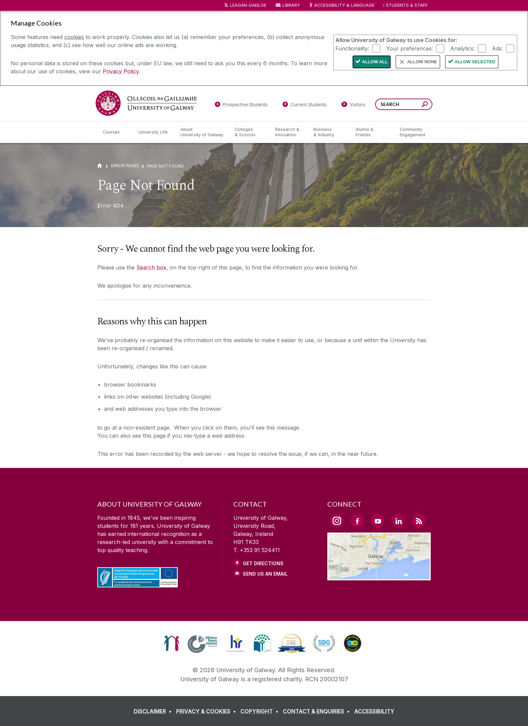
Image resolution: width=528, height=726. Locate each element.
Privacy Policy (121, 71)
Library (291, 5)
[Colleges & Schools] (249, 132)
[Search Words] (403, 104)
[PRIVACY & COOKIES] (207, 711)
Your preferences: (409, 48)
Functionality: (352, 48)
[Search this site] (425, 105)
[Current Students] (304, 106)
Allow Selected (475, 61)
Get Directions (263, 563)
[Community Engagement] (412, 132)
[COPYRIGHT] (260, 711)
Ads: (497, 48)
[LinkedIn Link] (398, 520)
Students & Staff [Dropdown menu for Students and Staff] (407, 5)
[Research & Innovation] (289, 132)
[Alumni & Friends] (372, 132)
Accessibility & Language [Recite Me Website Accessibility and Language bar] (341, 5)
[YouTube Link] (378, 520)
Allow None (422, 61)
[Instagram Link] (336, 521)
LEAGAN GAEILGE (248, 5)
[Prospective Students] (241, 106)
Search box (151, 267)
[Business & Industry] (329, 132)
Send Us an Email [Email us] (265, 574)
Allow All (375, 61)
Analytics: (462, 48)
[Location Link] (379, 576)
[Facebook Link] (357, 520)
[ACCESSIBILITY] (374, 711)
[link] (171, 643)
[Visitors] (353, 106)
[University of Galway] (146, 103)
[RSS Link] (419, 520)
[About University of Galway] (202, 132)
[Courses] (115, 132)
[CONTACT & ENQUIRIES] (318, 711)
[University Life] (154, 132)
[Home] (99, 165)
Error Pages (125, 165)
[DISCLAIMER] (154, 711)
